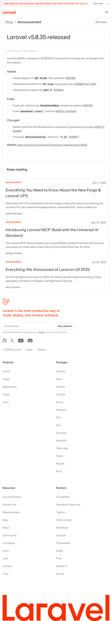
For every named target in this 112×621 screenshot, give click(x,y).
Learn (6, 550)
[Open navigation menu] (106, 12)
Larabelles (9, 543)
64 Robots (62, 527)
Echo (59, 471)
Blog (9, 22)
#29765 (87, 105)
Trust (6, 573)
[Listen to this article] (22, 51)
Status (42, 349)
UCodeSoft (62, 496)
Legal (29, 349)
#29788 (70, 78)
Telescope (62, 448)
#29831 (17, 131)
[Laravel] (9, 12)
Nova (6, 402)
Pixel (59, 558)
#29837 (73, 136)
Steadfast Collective (68, 504)
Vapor (6, 394)
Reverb (60, 463)
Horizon (60, 386)
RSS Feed (101, 22)
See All (60, 573)
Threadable (63, 543)
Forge (6, 379)
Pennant (61, 409)
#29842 (58, 89)
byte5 (59, 550)
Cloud (6, 371)
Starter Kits (9, 504)
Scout (59, 402)
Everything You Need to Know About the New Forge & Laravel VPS (53, 193)
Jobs (5, 558)
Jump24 (60, 535)
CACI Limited (64, 520)
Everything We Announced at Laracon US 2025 (48, 269)
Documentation (12, 496)
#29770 (99, 126)
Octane (60, 394)
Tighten (60, 512)
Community (10, 535)
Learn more (98, 3)
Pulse (59, 455)
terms (41, 332)
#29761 (60, 111)
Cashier (60, 371)
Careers (7, 566)
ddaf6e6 (70, 111)
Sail (58, 425)
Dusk (59, 379)
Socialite (61, 440)
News (6, 527)
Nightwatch (10, 386)
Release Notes (11, 512)
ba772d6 (90, 84)
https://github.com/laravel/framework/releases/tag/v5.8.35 (52, 144)
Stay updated (64, 326)
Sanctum (61, 432)
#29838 (79, 84)
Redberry (61, 566)
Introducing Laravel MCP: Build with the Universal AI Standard (52, 232)
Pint (58, 417)
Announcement (29, 22)
